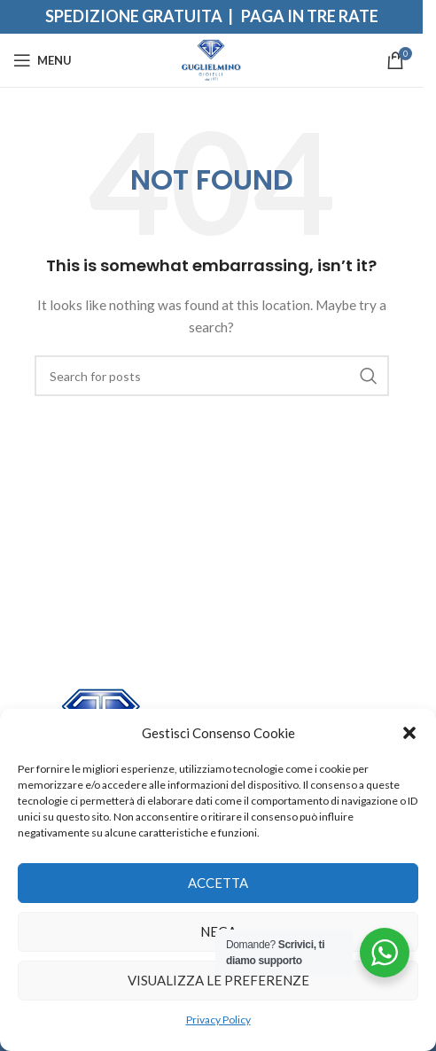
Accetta (218, 883)
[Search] (212, 375)
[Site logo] (211, 58)
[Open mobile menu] (42, 60)
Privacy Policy (218, 1019)
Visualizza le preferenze (218, 980)
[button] (409, 733)
